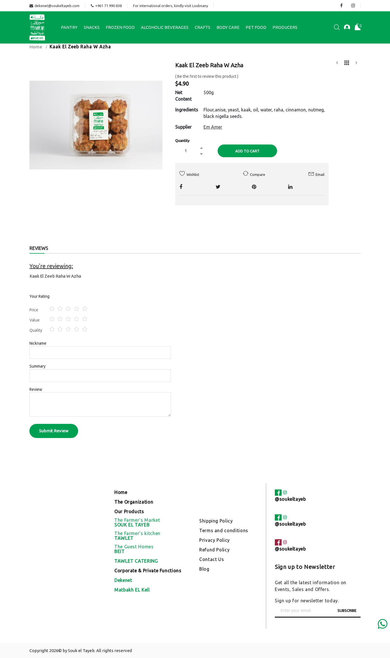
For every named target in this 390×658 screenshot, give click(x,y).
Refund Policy (214, 549)
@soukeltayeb (290, 499)
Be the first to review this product (206, 76)
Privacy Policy (214, 540)
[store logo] (37, 27)
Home (36, 46)
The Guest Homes (134, 549)
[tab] (38, 249)
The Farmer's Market (137, 522)
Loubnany (200, 6)
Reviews (38, 248)
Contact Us (211, 559)
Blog (204, 568)
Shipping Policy (216, 520)
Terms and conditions (223, 530)
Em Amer (212, 127)
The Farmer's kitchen (137, 536)
